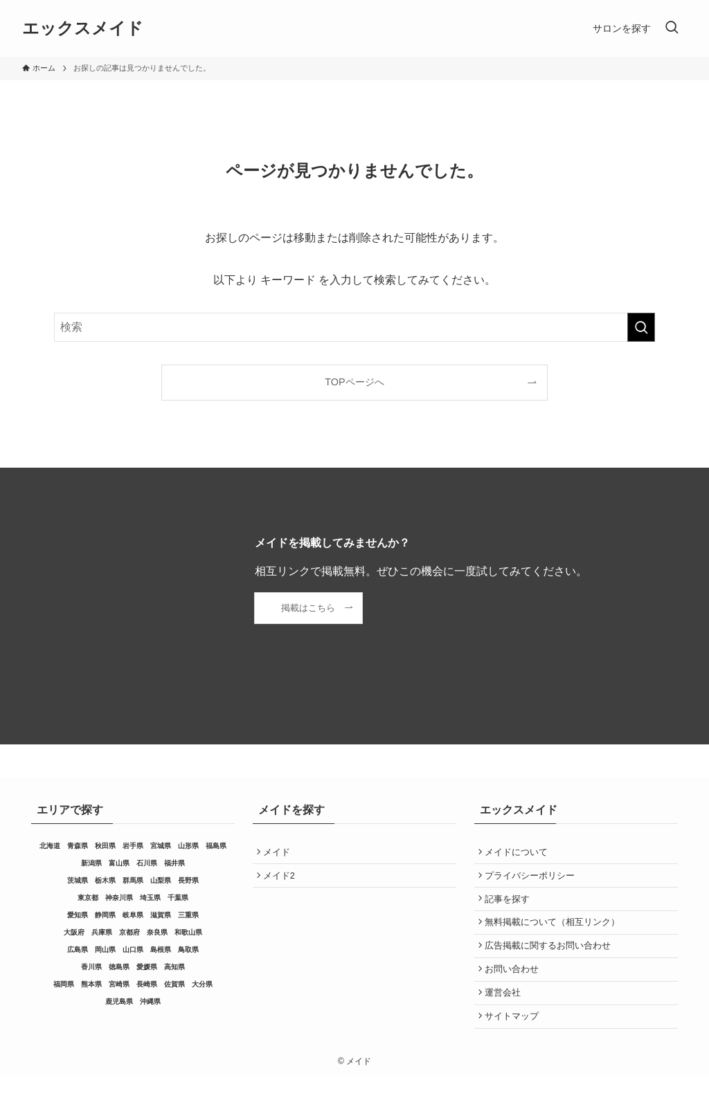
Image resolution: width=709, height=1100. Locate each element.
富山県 (119, 863)
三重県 (188, 915)
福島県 (216, 846)
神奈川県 (119, 897)
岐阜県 (133, 915)
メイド (279, 853)
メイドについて (518, 853)
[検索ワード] (354, 327)
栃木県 (105, 880)
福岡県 (63, 984)
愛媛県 (146, 967)
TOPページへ (354, 381)
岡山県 (105, 949)
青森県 (77, 846)
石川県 (146, 863)
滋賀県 (160, 915)
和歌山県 (188, 932)
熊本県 (91, 984)
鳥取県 (188, 949)
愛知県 (77, 915)
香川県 (91, 967)
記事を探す (509, 906)
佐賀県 (174, 984)
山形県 (188, 846)
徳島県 (119, 967)
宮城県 (160, 846)
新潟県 (91, 863)
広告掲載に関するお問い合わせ (550, 958)
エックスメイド (82, 28)
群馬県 (133, 880)
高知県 (174, 967)
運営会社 (505, 1011)
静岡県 (105, 915)
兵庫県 (101, 932)
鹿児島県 (119, 1001)
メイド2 (282, 879)
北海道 (49, 846)
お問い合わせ (514, 985)
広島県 (77, 949)
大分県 (202, 984)
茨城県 (77, 880)
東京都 (88, 897)
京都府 (129, 932)
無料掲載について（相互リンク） (554, 932)
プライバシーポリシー (532, 879)
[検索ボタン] (671, 28)
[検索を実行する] (641, 327)
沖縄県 (150, 1001)
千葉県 (178, 897)
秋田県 (105, 846)
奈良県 (157, 932)
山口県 (133, 949)
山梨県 (160, 880)
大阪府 (74, 932)
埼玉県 (150, 897)
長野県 (188, 880)
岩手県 (133, 846)
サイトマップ (514, 1037)
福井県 (174, 863)
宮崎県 (119, 984)
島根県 (160, 949)
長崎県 (146, 984)
